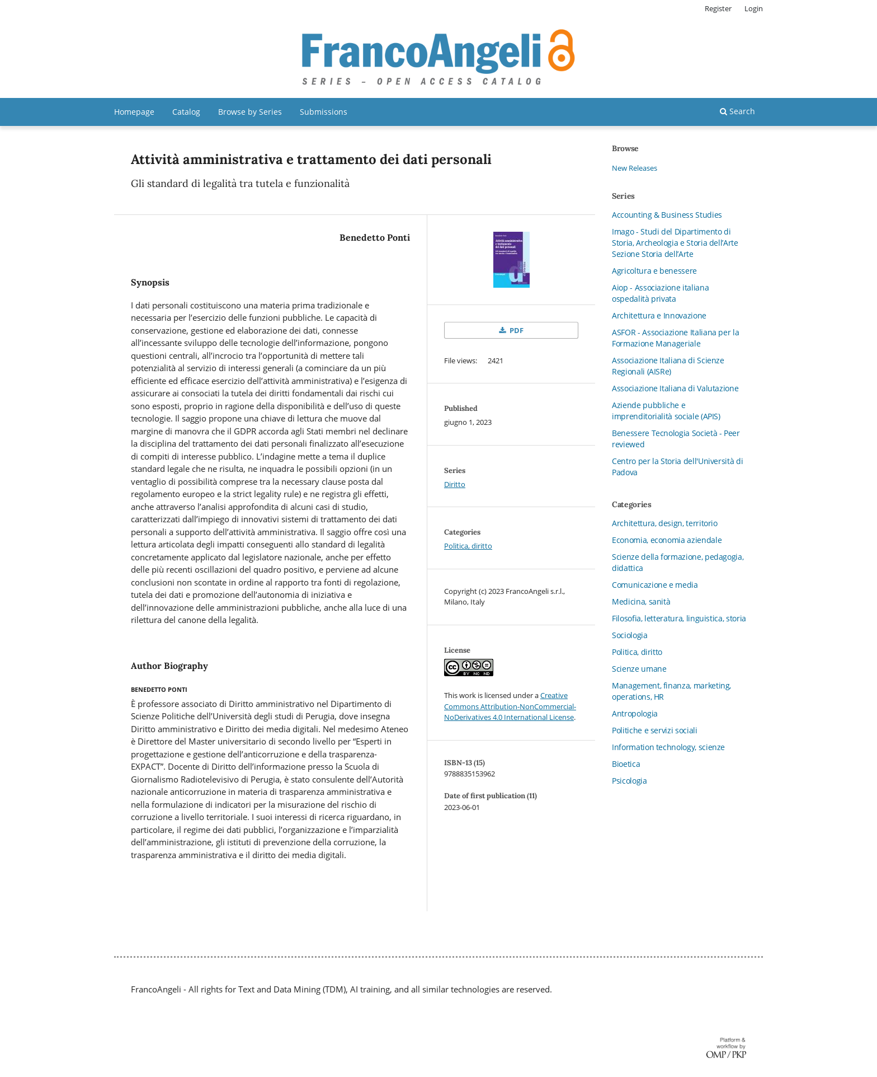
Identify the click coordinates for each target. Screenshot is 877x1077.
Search (737, 111)
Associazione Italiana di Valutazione (675, 388)
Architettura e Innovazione (659, 315)
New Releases (634, 168)
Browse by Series (250, 111)
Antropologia (635, 713)
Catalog (186, 111)
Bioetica (626, 763)
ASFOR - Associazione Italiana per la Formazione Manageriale (675, 338)
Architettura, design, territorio (665, 523)
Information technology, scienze (668, 747)
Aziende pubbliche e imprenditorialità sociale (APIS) (666, 411)
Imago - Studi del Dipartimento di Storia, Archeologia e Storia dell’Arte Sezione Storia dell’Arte (675, 242)
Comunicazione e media (655, 584)
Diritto (454, 484)
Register (718, 8)
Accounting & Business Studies (667, 214)
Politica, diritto (468, 546)
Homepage (134, 111)
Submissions (323, 111)
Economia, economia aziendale (667, 540)
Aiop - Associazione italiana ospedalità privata (660, 293)
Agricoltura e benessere (654, 270)
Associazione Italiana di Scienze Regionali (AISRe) (668, 366)
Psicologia (629, 780)
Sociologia (630, 635)
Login (753, 8)
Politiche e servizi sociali (654, 730)
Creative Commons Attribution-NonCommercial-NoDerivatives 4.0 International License (510, 706)
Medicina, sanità (641, 601)
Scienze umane (639, 668)
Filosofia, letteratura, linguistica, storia (679, 618)
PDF (516, 330)
